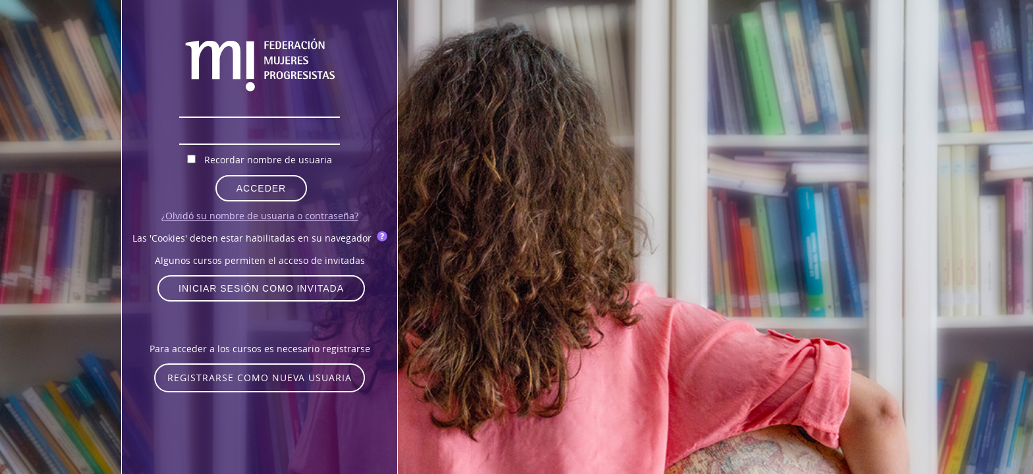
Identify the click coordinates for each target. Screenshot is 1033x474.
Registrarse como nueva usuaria (259, 377)
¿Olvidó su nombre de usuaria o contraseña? (259, 215)
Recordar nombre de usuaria (268, 159)
